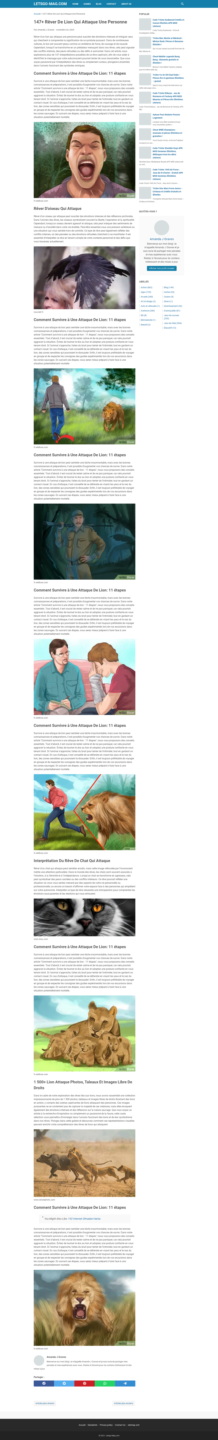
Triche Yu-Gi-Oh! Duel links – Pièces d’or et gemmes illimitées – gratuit (168, 78)
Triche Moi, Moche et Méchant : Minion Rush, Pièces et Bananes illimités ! (168, 41)
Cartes (169, 292)
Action (146, 287)
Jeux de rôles (173, 323)
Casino (169, 297)
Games (87, 4)
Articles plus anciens (123, 1403)
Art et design (148, 301)
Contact (111, 4)
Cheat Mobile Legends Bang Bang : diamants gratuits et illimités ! (166, 59)
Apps (146, 292)
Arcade (147, 297)
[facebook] (44, 1384)
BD (144, 315)
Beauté (146, 324)
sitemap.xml (133, 1425)
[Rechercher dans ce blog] (182, 4)
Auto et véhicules (150, 306)
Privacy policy (106, 1425)
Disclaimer (92, 1425)
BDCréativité (148, 320)
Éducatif (170, 328)
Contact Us (120, 1425)
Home (75, 4)
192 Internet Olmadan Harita (84, 1218)
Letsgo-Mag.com (50, 4)
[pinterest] (84, 1384)
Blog (98, 4)
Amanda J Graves (162, 239)
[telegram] (125, 1384)
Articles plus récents (45, 1403)
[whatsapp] (105, 1384)
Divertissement (173, 306)
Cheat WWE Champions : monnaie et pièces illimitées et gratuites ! (167, 133)
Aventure (148, 310)
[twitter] (64, 1384)
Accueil (82, 1425)
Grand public (172, 310)
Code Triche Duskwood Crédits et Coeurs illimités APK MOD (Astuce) (168, 23)
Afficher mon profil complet (161, 268)
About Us (126, 4)
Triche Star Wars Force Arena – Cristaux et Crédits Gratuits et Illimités (167, 191)
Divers (168, 301)
